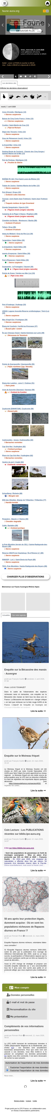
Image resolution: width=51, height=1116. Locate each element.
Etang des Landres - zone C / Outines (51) (18, 383)
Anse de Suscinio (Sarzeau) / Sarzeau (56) (18, 390)
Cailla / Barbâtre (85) (10, 526)
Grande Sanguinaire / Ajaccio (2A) (15, 207)
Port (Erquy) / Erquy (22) (11, 192)
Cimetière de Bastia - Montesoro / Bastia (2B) (19, 221)
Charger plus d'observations (25, 577)
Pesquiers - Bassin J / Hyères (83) (15, 519)
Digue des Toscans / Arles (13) (14, 132)
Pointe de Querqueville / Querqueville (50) (18, 364)
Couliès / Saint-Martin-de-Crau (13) (15, 125)
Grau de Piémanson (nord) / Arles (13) (16, 138)
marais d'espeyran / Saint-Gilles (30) (16, 253)
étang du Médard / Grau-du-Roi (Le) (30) (17, 234)
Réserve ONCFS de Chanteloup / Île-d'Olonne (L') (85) (23, 553)
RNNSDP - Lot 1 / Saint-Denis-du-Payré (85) (19, 560)
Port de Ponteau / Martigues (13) (14, 160)
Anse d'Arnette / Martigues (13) (14, 112)
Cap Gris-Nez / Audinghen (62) (14, 447)
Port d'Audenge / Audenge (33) (14, 305)
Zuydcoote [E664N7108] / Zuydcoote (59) (18, 409)
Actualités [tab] (6, 615)
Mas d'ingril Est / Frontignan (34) (14, 320)
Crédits (35, 1101)
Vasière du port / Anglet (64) (13, 462)
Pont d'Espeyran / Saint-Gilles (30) (15, 260)
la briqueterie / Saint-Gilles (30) (14, 247)
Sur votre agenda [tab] (19, 615)
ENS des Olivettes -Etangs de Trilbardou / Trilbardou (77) (24, 500)
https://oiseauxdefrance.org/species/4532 (25, 783)
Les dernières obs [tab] (9, 83)
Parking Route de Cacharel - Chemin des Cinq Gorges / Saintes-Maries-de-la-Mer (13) (23, 153)
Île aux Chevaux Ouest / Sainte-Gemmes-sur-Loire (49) (23, 333)
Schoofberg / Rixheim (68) (12, 493)
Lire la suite (38, 711)
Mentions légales (19, 1101)
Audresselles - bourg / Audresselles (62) (17, 440)
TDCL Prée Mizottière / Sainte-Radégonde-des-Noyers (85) (24, 566)
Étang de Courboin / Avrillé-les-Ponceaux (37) (19, 326)
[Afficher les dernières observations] (14, 88)
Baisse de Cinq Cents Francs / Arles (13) (17, 119)
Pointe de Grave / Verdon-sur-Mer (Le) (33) (18, 273)
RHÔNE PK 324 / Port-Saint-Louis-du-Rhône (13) (21, 179)
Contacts (28, 1101)
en (47, 11)
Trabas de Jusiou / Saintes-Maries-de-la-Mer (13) (21, 186)
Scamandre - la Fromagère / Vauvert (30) (17, 267)
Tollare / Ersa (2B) (9, 227)
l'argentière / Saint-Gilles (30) (13, 240)
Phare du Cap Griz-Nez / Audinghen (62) (17, 456)
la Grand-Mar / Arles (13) (11, 145)
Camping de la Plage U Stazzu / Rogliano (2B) (19, 214)
